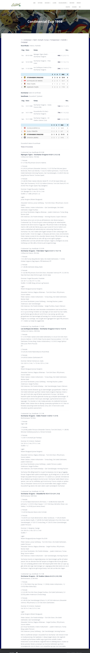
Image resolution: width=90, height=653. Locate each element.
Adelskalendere (63, 3)
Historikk (40, 3)
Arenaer (79, 3)
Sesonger (47, 3)
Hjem (34, 3)
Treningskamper (57, 40)
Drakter (68, 7)
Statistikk (66, 40)
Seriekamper (28, 40)
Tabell (35, 40)
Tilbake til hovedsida (27, 147)
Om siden (74, 7)
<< (21, 40)
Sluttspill (41, 40)
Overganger (25, 42)
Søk (80, 7)
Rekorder (72, 3)
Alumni (54, 3)
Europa (48, 40)
